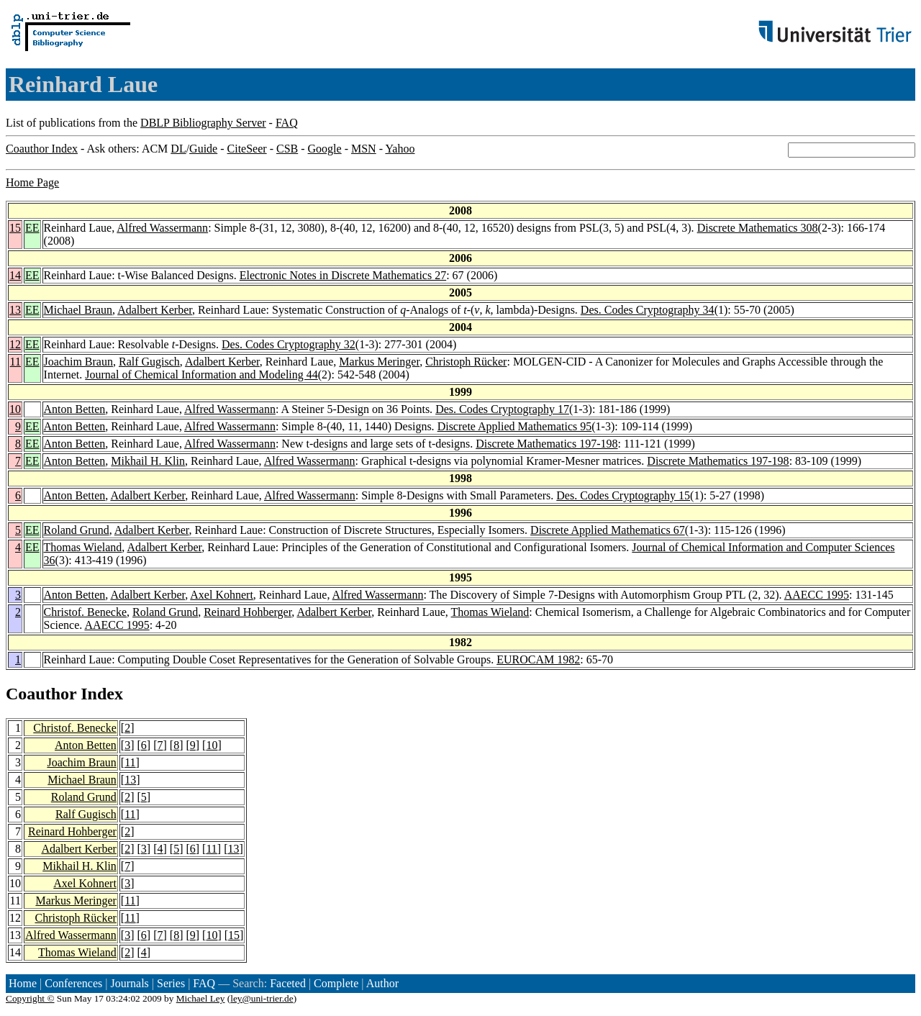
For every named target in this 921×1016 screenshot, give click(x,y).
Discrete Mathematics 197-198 (546, 443)
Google (325, 148)
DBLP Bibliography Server (203, 123)
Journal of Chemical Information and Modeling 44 (201, 374)
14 (15, 275)
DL (178, 148)
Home (23, 983)
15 (15, 228)
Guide (203, 148)
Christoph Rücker (466, 361)
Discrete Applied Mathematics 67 (607, 530)
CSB (287, 148)
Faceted (288, 983)
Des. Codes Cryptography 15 (623, 495)
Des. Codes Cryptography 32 (288, 344)
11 (15, 361)
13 (15, 310)
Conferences (73, 983)
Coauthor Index (42, 148)
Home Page (32, 182)
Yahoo (399, 148)
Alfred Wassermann (162, 228)
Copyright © (30, 998)
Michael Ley (200, 998)
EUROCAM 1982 (538, 659)
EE (32, 228)
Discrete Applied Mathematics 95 (514, 426)
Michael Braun (78, 310)
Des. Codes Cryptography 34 (647, 310)
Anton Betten (75, 409)
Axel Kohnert (221, 595)
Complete (336, 983)
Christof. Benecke (85, 612)
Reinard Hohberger (247, 612)
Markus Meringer (379, 361)
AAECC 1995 (816, 595)
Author (382, 983)
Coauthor (41, 693)
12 (15, 344)
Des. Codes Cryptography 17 (502, 409)
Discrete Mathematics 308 (757, 228)
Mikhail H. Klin (148, 461)
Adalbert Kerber (154, 310)
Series (171, 983)
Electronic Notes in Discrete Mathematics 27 (343, 275)
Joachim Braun (78, 361)
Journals (129, 983)
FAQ (287, 123)
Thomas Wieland (83, 547)
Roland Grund (76, 530)
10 (15, 409)
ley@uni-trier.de (261, 998)
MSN (363, 148)
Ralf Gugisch (149, 361)
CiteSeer (247, 148)
